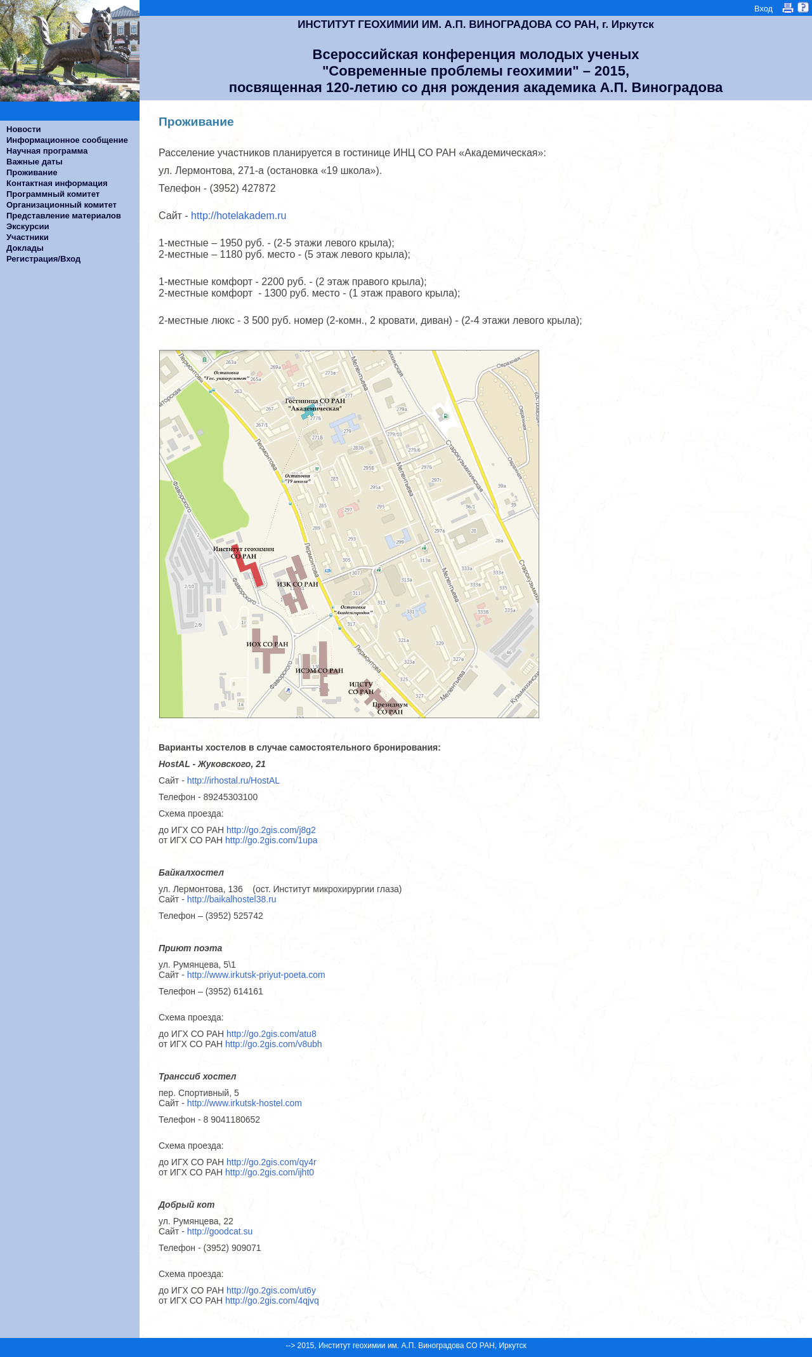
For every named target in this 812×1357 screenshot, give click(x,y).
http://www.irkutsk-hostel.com (244, 1103)
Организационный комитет (61, 205)
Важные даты (34, 161)
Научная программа (47, 151)
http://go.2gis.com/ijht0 (269, 1172)
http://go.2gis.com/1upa (271, 840)
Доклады (25, 248)
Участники (27, 237)
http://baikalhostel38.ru (232, 899)
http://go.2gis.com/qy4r (271, 1162)
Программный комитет (53, 194)
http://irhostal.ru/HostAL (236, 780)
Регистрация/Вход (43, 259)
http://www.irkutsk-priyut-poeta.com (256, 975)
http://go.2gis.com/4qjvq (272, 1300)
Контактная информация (56, 183)
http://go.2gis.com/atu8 (271, 1034)
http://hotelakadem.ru (238, 215)
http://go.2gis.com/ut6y (271, 1290)
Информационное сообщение (67, 140)
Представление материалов (63, 215)
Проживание (31, 172)
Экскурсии (27, 226)
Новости (23, 129)
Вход (763, 8)
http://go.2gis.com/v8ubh (273, 1044)
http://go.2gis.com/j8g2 (271, 830)
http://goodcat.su (220, 1231)
